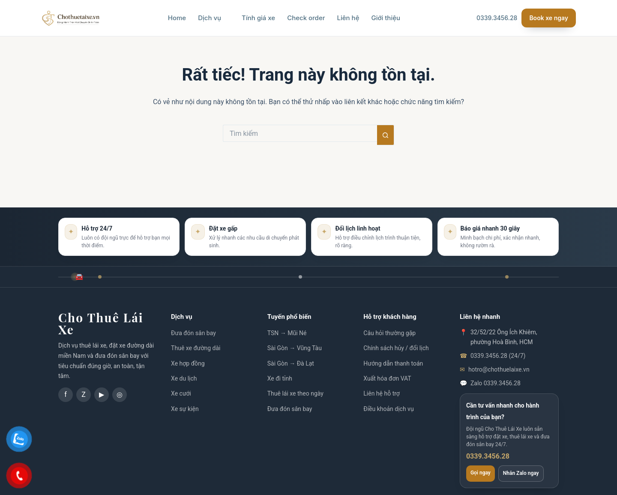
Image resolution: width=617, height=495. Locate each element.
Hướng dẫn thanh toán (393, 363)
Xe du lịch (184, 378)
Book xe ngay (548, 17)
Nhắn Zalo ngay (521, 473)
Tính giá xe (258, 18)
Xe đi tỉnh (279, 378)
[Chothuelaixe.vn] (71, 18)
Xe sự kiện (185, 408)
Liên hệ (348, 18)
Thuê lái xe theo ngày (295, 393)
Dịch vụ (214, 18)
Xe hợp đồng (188, 363)
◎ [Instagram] (120, 394)
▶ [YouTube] (101, 394)
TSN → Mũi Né (287, 333)
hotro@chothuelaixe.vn (499, 369)
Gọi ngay (480, 473)
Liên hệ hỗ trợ (381, 393)
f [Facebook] (65, 394)
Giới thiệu (385, 18)
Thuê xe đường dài (195, 348)
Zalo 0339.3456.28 (495, 383)
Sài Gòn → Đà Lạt (290, 363)
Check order (306, 18)
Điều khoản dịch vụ (388, 408)
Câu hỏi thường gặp (389, 333)
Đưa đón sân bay (193, 333)
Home (177, 18)
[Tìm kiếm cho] (300, 133)
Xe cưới (181, 393)
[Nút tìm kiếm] (385, 135)
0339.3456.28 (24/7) (498, 355)
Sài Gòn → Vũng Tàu (294, 348)
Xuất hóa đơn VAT (387, 378)
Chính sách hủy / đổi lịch (395, 348)
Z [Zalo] (83, 394)
